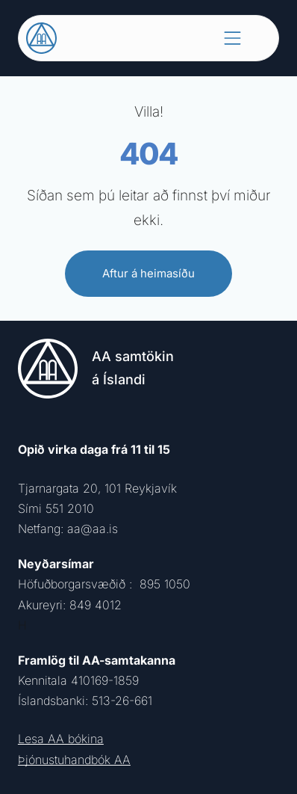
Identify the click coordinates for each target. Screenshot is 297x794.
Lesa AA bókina (61, 738)
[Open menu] (232, 38)
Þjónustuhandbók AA (74, 759)
